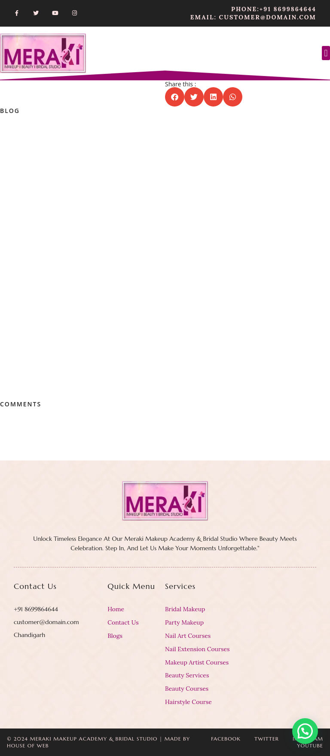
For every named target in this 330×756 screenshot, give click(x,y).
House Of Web (28, 745)
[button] (326, 53)
